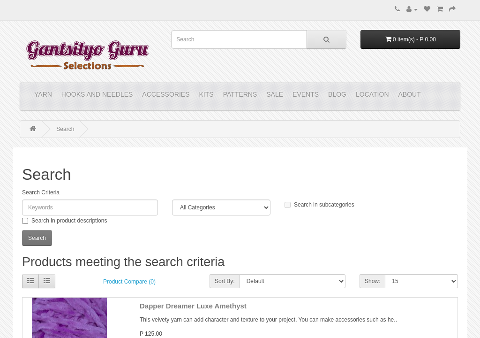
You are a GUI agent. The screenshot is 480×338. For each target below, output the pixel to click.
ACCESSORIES (165, 94)
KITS (206, 94)
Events (305, 94)
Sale (274, 94)
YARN (43, 94)
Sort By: (225, 281)
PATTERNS (240, 94)
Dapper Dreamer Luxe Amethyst (193, 306)
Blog (337, 94)
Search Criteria (41, 192)
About (409, 94)
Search (65, 129)
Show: (372, 281)
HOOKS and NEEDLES (97, 94)
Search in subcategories (319, 204)
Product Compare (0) (129, 281)
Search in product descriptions (64, 220)
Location (372, 94)
